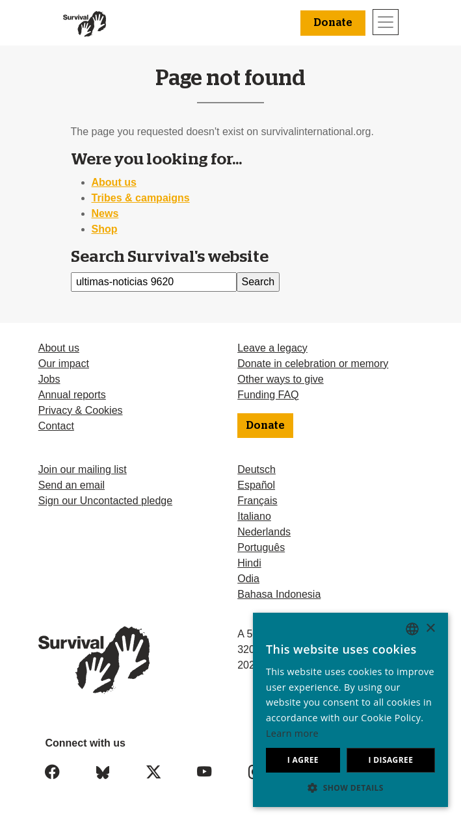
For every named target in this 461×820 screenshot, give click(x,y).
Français (257, 500)
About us (114, 182)
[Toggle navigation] (386, 22)
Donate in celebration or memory (312, 363)
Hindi (249, 563)
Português (261, 547)
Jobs (49, 379)
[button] (350, 787)
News (105, 213)
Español (256, 485)
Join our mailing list (82, 469)
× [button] (430, 629)
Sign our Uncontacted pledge (105, 500)
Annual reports (72, 394)
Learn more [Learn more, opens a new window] (292, 733)
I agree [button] (303, 759)
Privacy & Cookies (80, 410)
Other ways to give (280, 379)
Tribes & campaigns (141, 197)
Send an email (71, 485)
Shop (105, 229)
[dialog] (350, 710)
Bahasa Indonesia (279, 594)
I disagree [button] (390, 759)
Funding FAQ (267, 394)
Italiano (254, 516)
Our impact (63, 363)
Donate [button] (332, 23)
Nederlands (264, 531)
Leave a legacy (272, 347)
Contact (56, 425)
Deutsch (256, 469)
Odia (248, 578)
